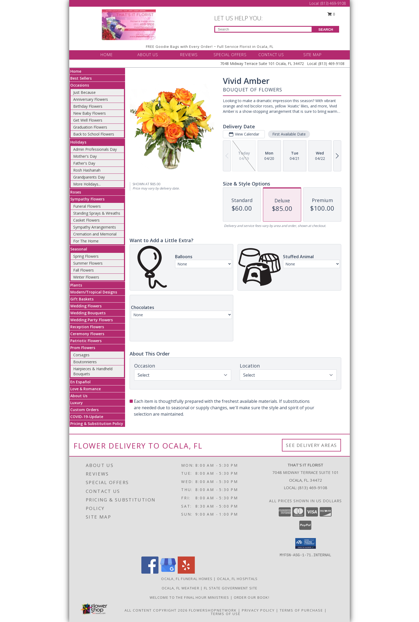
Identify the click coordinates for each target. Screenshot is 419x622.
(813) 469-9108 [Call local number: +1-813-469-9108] (312, 487)
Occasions (79, 85)
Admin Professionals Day (95, 149)
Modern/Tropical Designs (93, 292)
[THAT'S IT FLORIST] (129, 24)
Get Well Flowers (87, 120)
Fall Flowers (83, 270)
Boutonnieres (85, 361)
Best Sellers (81, 78)
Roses (75, 192)
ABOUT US (147, 54)
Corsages (81, 354)
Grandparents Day (89, 177)
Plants (76, 285)
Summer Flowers (88, 263)
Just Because (84, 92)
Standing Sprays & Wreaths (96, 213)
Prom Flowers (82, 347)
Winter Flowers (86, 277)
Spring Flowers (86, 256)
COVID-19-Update (86, 416)
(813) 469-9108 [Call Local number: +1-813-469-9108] (333, 3)
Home (75, 71)
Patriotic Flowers (86, 340)
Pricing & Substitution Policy (96, 423)
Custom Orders (84, 409)
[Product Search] (263, 29)
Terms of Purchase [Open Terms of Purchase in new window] (301, 610)
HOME (106, 54)
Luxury (76, 402)
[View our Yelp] (186, 572)
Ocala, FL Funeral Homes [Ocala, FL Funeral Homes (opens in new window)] (186, 578)
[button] (305, 543)
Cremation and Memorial (95, 234)
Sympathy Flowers (87, 199)
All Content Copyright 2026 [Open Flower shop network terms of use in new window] (156, 610)
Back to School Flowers (93, 134)
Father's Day (84, 163)
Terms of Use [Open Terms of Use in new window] (225, 613)
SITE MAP (312, 54)
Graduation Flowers (90, 127)
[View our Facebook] (149, 572)
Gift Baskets (82, 299)
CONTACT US (271, 54)
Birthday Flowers (87, 106)
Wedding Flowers (86, 305)
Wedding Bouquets (88, 312)
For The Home (86, 241)
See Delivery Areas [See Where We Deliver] (311, 445)
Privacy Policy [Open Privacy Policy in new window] (258, 610)
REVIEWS (189, 54)
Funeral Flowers (87, 206)
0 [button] (331, 14)
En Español (80, 381)
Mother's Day (85, 156)
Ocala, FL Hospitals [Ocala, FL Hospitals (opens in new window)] (237, 578)
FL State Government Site (230, 588)
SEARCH (326, 30)
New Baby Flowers (89, 113)
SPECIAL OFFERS (230, 54)
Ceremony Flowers (87, 333)
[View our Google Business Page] (168, 572)
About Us (78, 395)
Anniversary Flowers (90, 99)
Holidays (78, 142)
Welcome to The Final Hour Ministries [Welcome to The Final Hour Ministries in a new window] (190, 597)
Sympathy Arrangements (94, 227)
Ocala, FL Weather (180, 588)
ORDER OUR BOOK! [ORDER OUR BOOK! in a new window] (252, 597)
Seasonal (78, 249)
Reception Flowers (87, 326)
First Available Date (289, 134)
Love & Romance (85, 388)
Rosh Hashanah (86, 170)
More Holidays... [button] (87, 184)
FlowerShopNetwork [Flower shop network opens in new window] (213, 610)
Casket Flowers (86, 220)
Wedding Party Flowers (91, 319)
